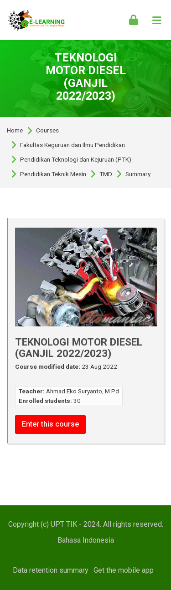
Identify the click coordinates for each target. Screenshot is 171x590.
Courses (47, 130)
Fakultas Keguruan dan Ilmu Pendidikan (72, 145)
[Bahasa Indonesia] (85, 540)
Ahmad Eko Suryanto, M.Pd (82, 391)
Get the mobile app (123, 570)
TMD (105, 174)
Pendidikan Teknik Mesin (53, 174)
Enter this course (50, 424)
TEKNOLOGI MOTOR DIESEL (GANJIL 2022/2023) (86, 76)
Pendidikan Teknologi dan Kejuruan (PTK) (75, 160)
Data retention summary (50, 570)
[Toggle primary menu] (157, 20)
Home (15, 130)
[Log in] (133, 20)
